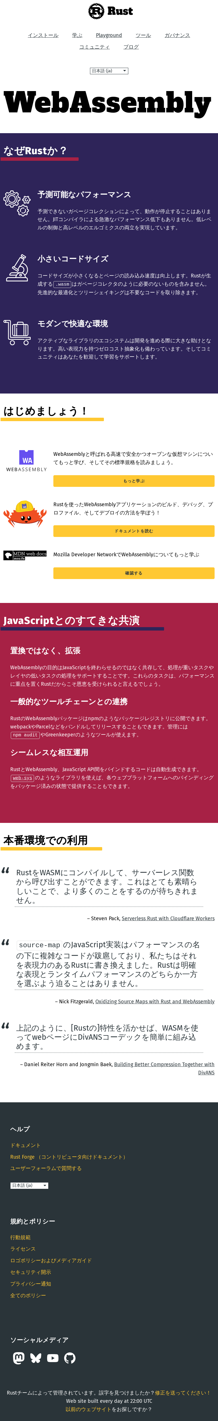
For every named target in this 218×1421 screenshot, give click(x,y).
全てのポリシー (28, 1294)
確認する (133, 573)
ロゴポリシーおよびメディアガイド (51, 1260)
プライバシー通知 (30, 1283)
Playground (109, 35)
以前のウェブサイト (89, 1408)
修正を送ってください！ (183, 1392)
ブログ (131, 47)
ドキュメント (25, 1144)
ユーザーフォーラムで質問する (46, 1167)
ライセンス (23, 1248)
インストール (43, 35)
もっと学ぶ (134, 480)
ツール (143, 35)
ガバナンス (177, 35)
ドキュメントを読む (133, 530)
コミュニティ (94, 47)
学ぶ (77, 35)
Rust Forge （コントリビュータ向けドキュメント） (69, 1156)
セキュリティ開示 (30, 1271)
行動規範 (20, 1236)
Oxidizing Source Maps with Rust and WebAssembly (155, 1000)
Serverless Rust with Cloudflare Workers (168, 917)
